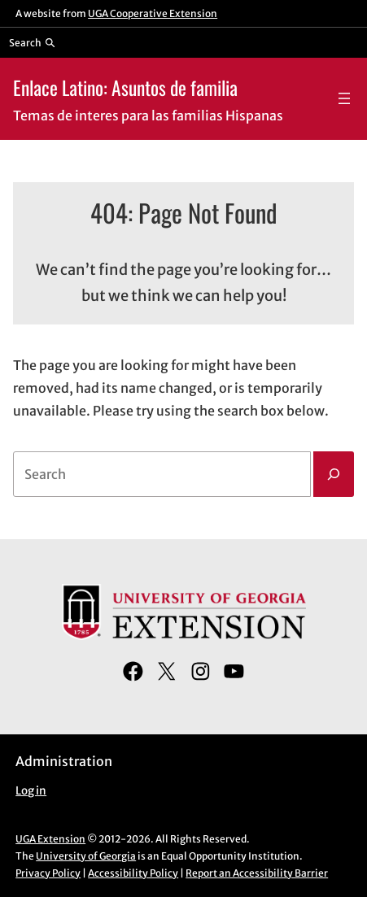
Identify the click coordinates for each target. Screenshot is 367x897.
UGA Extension (50, 839)
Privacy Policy (48, 873)
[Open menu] (344, 98)
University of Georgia (86, 856)
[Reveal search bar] (32, 42)
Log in (30, 791)
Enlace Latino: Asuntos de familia (125, 87)
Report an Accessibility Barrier (257, 873)
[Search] (333, 474)
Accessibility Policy (133, 873)
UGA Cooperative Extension (152, 13)
